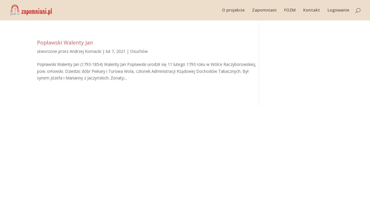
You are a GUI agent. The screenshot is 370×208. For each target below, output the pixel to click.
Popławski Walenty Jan (65, 42)
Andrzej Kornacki (85, 51)
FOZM (290, 10)
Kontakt (311, 10)
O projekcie (233, 10)
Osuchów (139, 51)
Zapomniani (264, 10)
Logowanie (338, 10)
